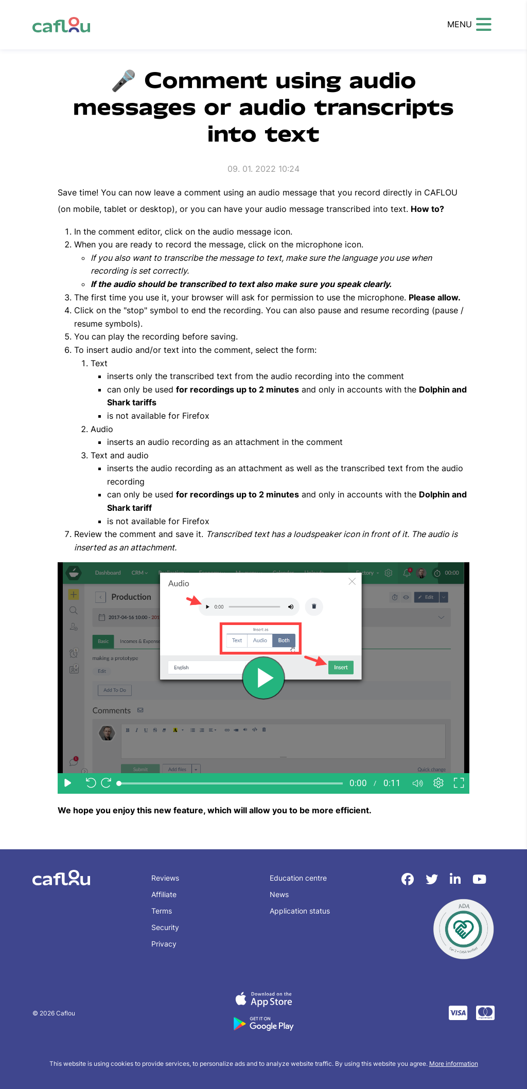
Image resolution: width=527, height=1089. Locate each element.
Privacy (164, 943)
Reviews (165, 877)
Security (165, 927)
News (279, 894)
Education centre (298, 877)
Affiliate (164, 894)
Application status (300, 910)
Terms (161, 910)
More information (453, 1063)
